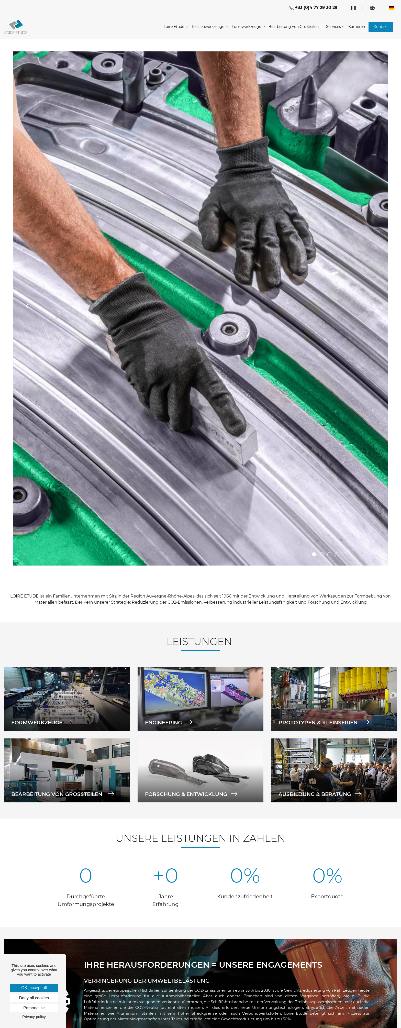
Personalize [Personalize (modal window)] (34, 1008)
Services (333, 26)
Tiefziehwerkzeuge (207, 26)
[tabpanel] (200, 308)
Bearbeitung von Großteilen (294, 26)
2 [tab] (322, 554)
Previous (29, 305)
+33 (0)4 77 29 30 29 (313, 7)
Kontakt (381, 26)
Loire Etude (174, 26)
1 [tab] (314, 554)
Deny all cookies (34, 998)
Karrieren (356, 26)
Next (372, 305)
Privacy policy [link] (34, 1016)
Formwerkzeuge (246, 26)
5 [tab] (345, 554)
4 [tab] (337, 554)
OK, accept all (34, 988)
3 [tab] (329, 554)
